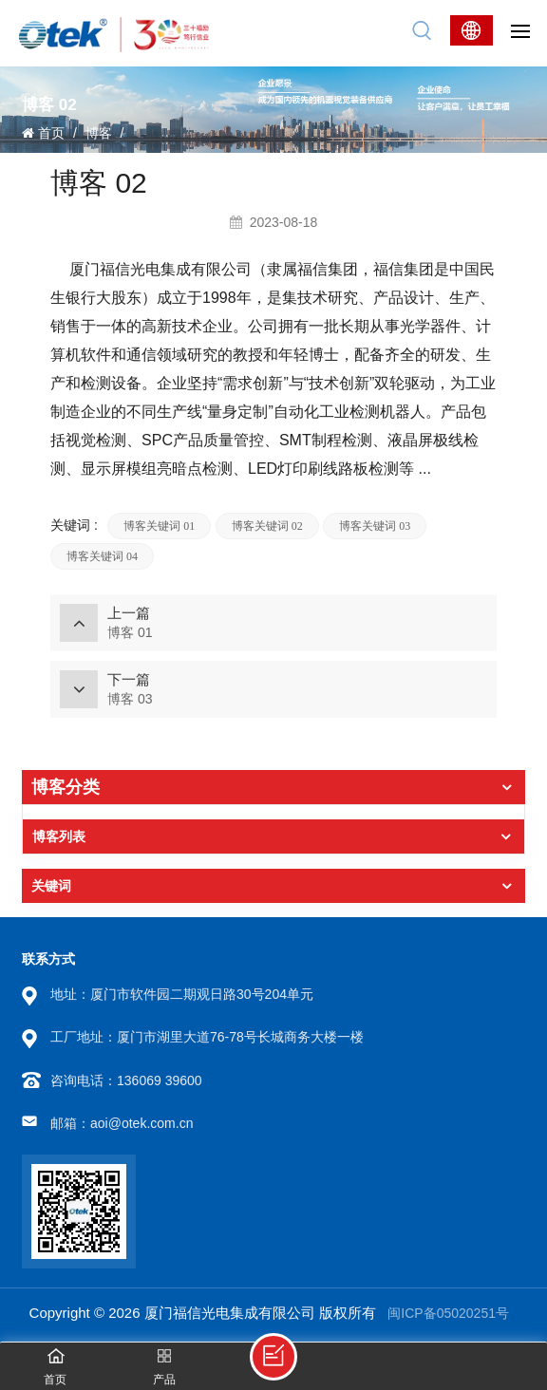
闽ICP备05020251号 (448, 1313)
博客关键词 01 (159, 526)
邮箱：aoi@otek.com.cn (121, 1123)
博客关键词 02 (267, 526)
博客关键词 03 (374, 526)
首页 (43, 133)
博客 (98, 133)
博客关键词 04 (102, 556)
